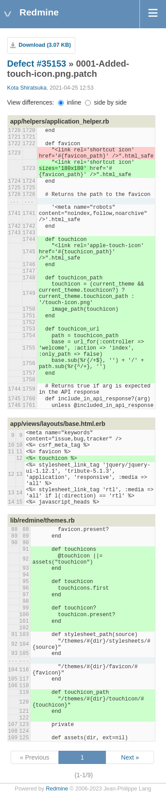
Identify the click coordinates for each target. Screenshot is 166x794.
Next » (130, 757)
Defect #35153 (36, 63)
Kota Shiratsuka (26, 88)
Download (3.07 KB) (45, 45)
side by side (106, 102)
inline (69, 102)
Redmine (57, 789)
